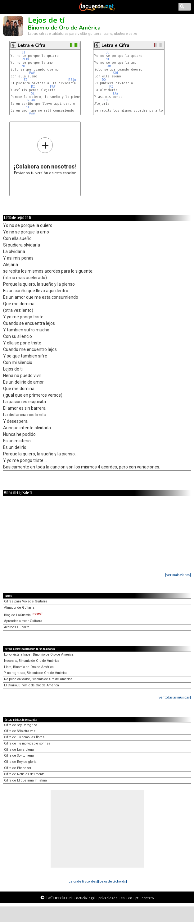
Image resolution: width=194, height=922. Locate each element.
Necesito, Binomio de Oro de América (31, 661)
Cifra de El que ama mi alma (25, 780)
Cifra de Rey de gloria (20, 762)
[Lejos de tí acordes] (82, 881)
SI (23, 52)
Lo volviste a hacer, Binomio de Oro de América (39, 654)
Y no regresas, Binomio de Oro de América (35, 673)
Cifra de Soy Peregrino (20, 725)
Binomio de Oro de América (64, 27)
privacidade (108, 898)
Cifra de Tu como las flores (24, 737)
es (123, 898)
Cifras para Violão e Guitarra (25, 601)
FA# (32, 73)
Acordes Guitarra (16, 627)
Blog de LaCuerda (23, 615)
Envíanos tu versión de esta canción (45, 155)
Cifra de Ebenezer (17, 768)
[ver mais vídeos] (178, 575)
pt (136, 898)
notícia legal (85, 898)
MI (24, 66)
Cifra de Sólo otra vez (19, 731)
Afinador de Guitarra (19, 608)
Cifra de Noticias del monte (24, 774)
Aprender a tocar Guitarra (23, 621)
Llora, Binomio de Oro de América (29, 667)
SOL (117, 73)
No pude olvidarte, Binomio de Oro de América (38, 679)
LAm (108, 66)
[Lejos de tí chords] (112, 881)
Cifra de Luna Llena (19, 750)
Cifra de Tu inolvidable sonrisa (27, 743)
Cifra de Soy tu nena (19, 756)
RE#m (25, 59)
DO (108, 52)
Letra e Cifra (32, 45)
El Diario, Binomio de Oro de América (31, 685)
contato (148, 898)
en (130, 898)
